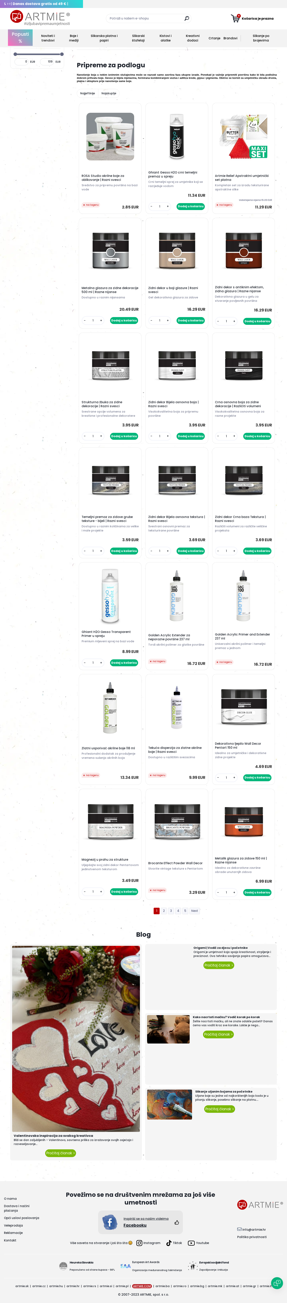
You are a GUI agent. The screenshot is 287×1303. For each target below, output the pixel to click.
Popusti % (20, 37)
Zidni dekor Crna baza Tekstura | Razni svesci (240, 519)
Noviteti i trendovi (48, 38)
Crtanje (214, 38)
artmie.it (266, 1286)
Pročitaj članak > (60, 1153)
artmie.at (232, 1286)
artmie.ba (162, 1286)
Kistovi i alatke (166, 38)
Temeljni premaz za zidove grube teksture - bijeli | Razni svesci (107, 519)
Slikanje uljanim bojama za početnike (224, 1092)
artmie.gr (249, 1286)
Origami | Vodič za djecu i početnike (220, 948)
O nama (10, 1199)
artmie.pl (122, 1286)
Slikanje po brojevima (261, 38)
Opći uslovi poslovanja (21, 1218)
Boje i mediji (74, 38)
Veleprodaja (13, 1225)
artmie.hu (56, 1286)
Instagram (148, 1243)
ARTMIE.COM (142, 1286)
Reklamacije (13, 1233)
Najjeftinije (87, 93)
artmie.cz (39, 1286)
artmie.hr (73, 1286)
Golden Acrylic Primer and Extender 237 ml (242, 636)
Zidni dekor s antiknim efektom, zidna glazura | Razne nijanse (239, 289)
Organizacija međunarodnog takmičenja (157, 1270)
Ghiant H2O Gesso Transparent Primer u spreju (106, 634)
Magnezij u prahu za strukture (105, 860)
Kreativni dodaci (193, 38)
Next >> (194, 911)
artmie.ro (179, 1286)
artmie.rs (89, 1286)
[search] (186, 20)
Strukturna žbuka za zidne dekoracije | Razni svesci (102, 404)
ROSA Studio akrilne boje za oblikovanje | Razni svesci (103, 178)
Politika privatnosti (252, 1237)
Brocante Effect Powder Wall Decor (175, 863)
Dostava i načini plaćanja (16, 1208)
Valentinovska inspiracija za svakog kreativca (53, 1135)
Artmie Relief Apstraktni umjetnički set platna (242, 178)
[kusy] (159, 206)
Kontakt (10, 1240)
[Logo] (40, 18)
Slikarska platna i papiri (104, 38)
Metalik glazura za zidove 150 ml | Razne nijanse (241, 860)
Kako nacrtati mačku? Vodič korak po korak (226, 1017)
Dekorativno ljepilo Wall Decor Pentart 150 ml (238, 746)
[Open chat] (277, 1283)
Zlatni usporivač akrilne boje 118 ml (108, 748)
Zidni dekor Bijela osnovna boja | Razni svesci (173, 404)
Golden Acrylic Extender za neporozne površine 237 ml (169, 637)
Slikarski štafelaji (138, 38)
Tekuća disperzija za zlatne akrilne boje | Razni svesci (175, 750)
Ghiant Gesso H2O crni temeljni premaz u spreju (172, 174)
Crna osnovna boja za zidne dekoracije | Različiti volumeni (238, 404)
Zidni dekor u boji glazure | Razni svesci (173, 290)
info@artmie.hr (254, 1230)
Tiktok (174, 1243)
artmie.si (106, 1286)
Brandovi (230, 38)
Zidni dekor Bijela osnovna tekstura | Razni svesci (176, 519)
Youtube (198, 1243)
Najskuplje (109, 93)
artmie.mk (215, 1286)
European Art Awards (145, 1262)
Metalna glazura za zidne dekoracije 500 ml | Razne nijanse (110, 290)
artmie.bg (197, 1286)
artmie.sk (22, 1286)
